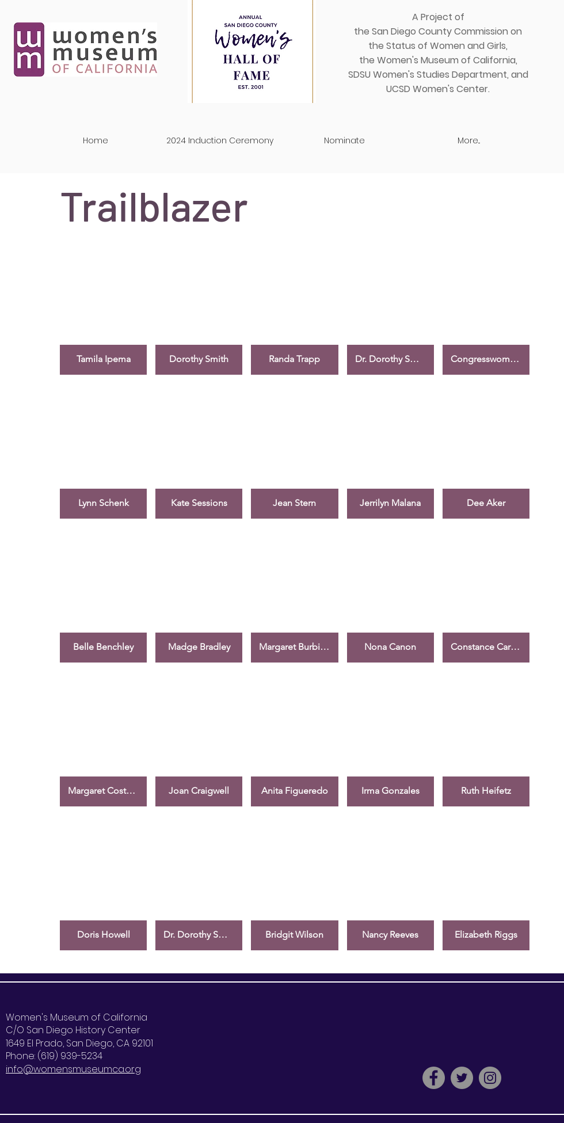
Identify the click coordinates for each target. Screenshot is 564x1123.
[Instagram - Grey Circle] (490, 1078)
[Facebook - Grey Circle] (433, 1078)
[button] (103, 307)
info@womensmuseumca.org (73, 1069)
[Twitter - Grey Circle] (462, 1078)
